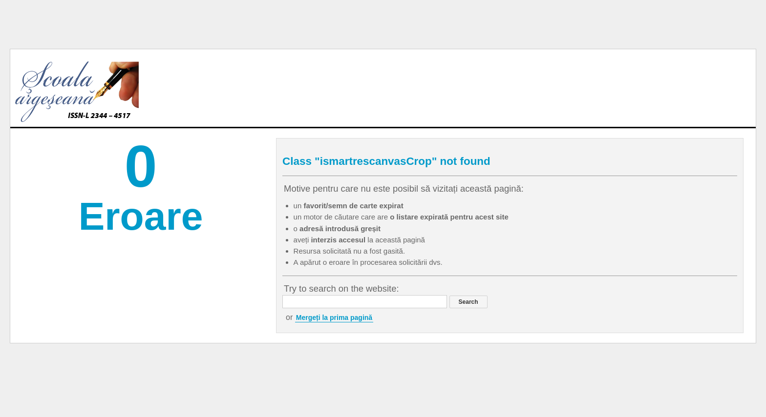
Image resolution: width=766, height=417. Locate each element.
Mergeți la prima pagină (334, 317)
